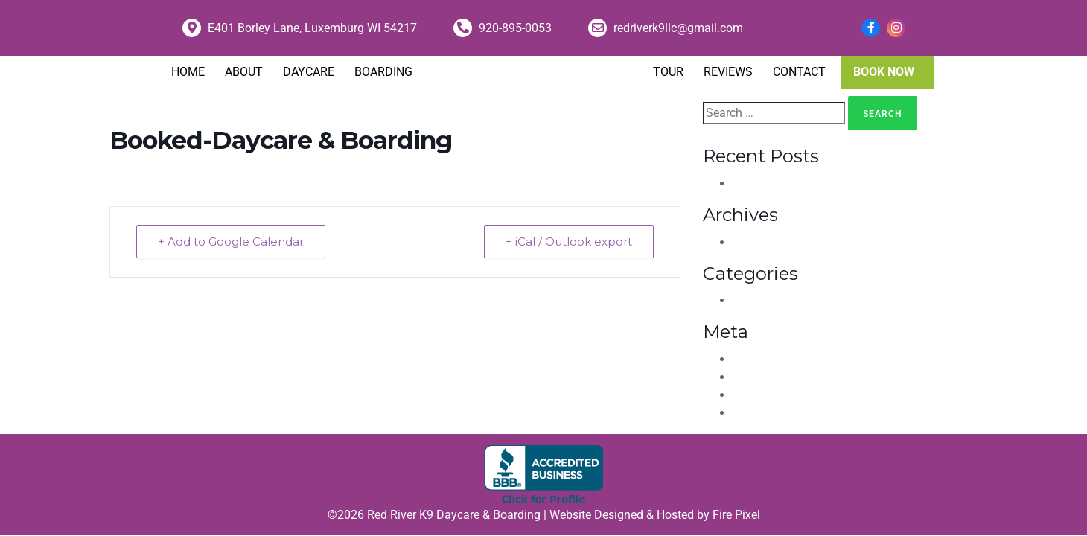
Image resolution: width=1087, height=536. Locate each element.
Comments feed (781, 395)
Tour (668, 72)
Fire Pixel (736, 515)
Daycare (308, 72)
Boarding (383, 72)
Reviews (728, 72)
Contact (799, 72)
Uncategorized (777, 300)
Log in (750, 359)
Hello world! (769, 183)
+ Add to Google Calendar (231, 241)
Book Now (883, 72)
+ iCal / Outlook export (569, 241)
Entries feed (769, 377)
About (244, 72)
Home (188, 72)
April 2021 (762, 242)
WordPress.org (777, 413)
